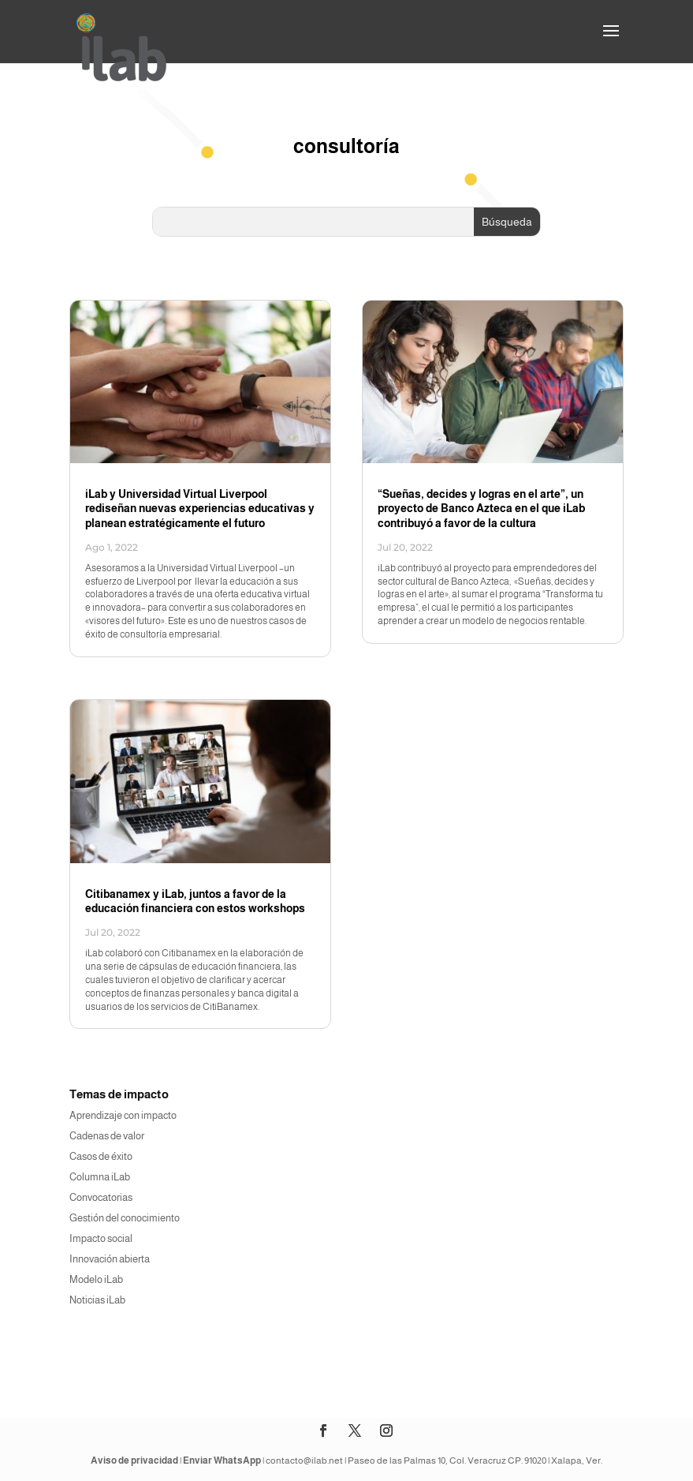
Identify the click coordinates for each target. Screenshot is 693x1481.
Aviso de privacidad (134, 1460)
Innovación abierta (109, 1259)
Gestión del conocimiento (124, 1218)
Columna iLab (99, 1177)
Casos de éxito (100, 1156)
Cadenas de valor (106, 1136)
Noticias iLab (97, 1300)
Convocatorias (100, 1197)
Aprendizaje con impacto (123, 1115)
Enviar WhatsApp (222, 1460)
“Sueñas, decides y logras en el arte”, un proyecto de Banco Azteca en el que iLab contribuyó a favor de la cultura (481, 508)
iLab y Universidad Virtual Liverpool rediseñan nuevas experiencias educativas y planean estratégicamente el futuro (200, 508)
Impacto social (100, 1238)
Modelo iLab (96, 1279)
